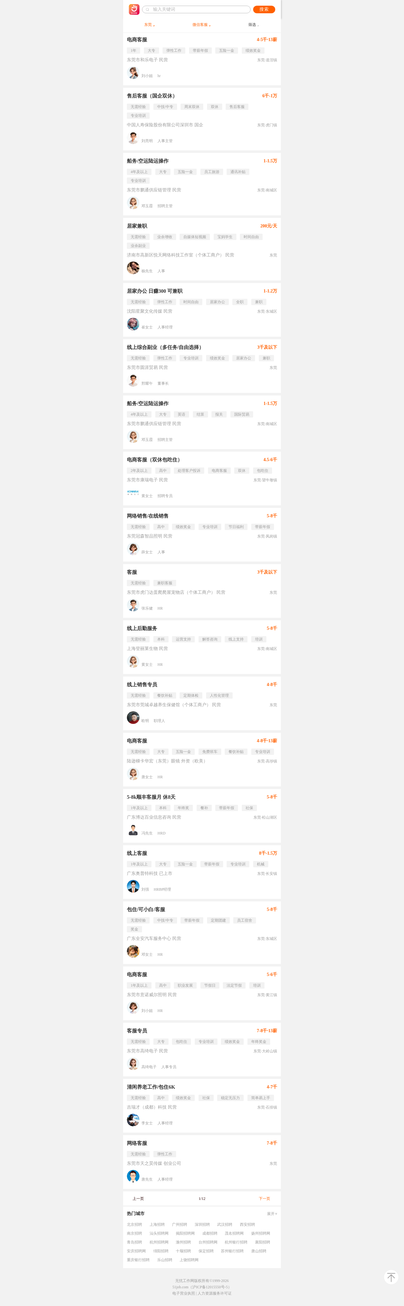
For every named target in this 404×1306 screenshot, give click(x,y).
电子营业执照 (183, 1293)
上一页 (138, 1198)
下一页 (264, 1198)
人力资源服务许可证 (215, 1293)
